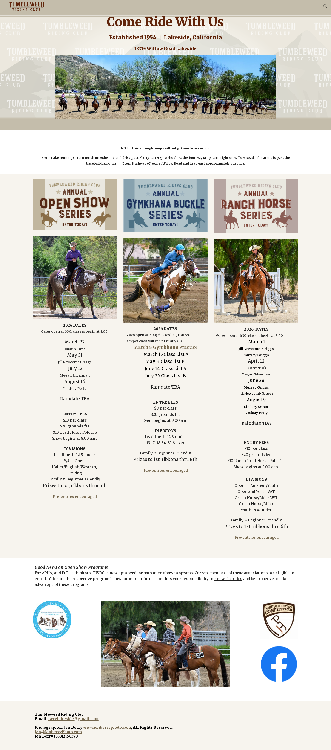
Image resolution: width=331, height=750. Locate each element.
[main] (165, 33)
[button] (325, 6)
